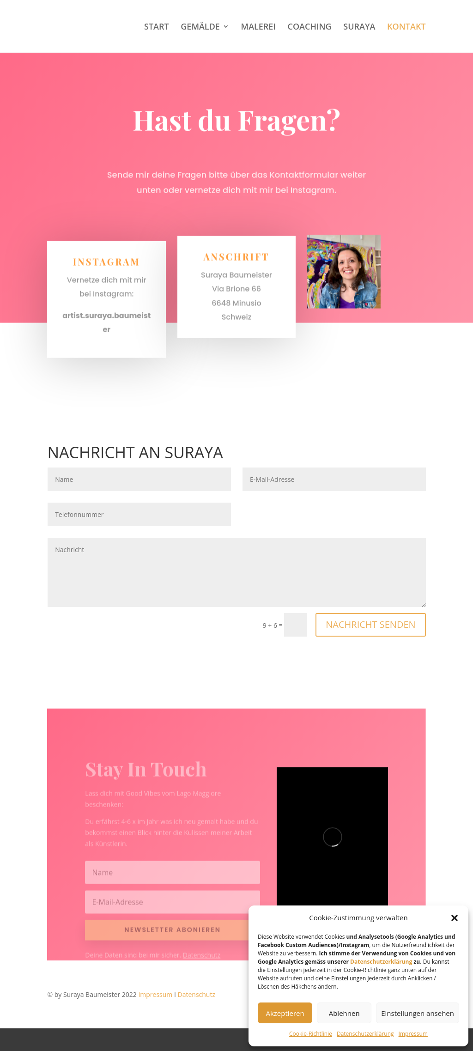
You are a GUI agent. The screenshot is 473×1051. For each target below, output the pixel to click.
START (156, 27)
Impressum (413, 1034)
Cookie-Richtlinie (310, 1034)
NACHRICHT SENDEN (370, 624)
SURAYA (359, 27)
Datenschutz (196, 994)
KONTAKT (406, 27)
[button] (454, 918)
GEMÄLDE (200, 27)
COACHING (310, 27)
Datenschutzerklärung (381, 962)
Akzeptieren (285, 1013)
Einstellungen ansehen (417, 1013)
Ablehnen (344, 1013)
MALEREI (258, 27)
